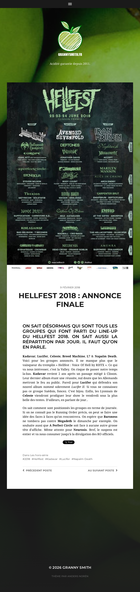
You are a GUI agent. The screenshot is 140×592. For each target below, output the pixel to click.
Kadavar (52, 459)
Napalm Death (83, 459)
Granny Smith (77, 567)
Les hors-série (39, 455)
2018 (27, 459)
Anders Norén (77, 576)
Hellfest (39, 459)
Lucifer (65, 459)
